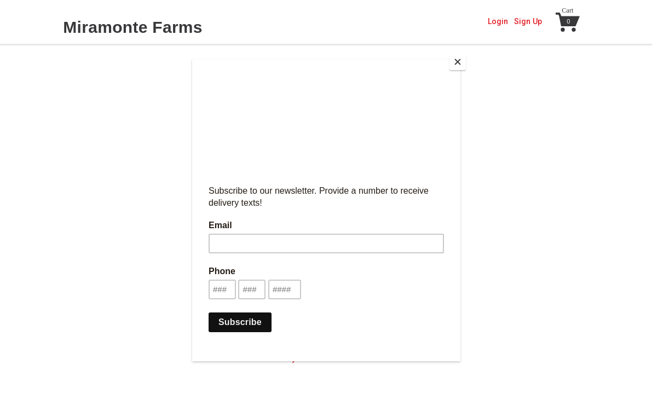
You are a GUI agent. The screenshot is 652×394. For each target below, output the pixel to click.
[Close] (457, 62)
